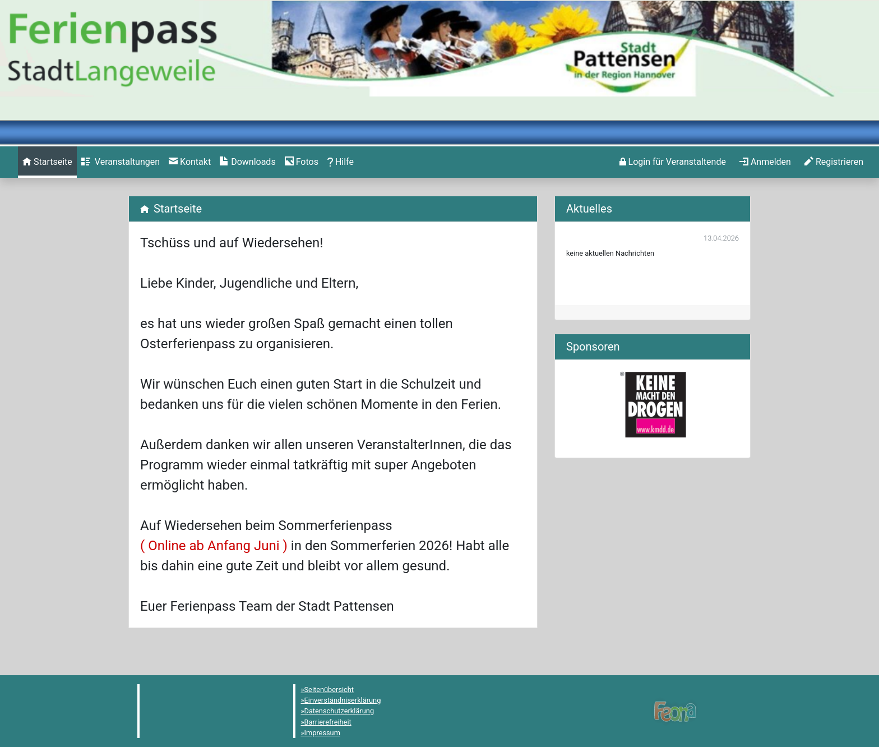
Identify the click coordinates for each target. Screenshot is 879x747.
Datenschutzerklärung (339, 711)
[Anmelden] (672, 162)
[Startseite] (47, 162)
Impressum (322, 732)
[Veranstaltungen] (120, 162)
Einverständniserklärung (342, 700)
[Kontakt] (189, 162)
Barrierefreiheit (327, 722)
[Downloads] (247, 162)
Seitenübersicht (329, 689)
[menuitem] (47, 162)
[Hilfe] (301, 162)
